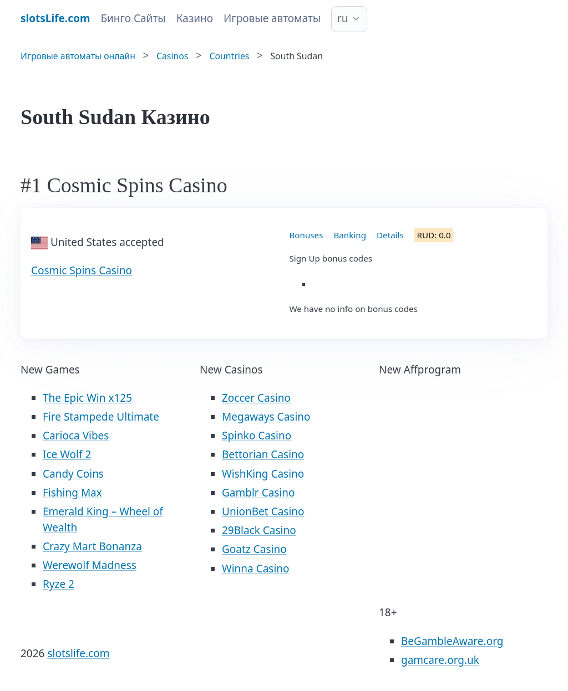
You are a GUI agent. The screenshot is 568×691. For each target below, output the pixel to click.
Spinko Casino (256, 435)
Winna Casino (256, 568)
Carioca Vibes (76, 435)
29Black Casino (259, 530)
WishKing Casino (263, 474)
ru (342, 18)
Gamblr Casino (258, 492)
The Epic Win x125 (87, 398)
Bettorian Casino (263, 454)
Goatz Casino (254, 549)
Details (390, 234)
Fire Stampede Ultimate (101, 417)
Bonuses (306, 234)
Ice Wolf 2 (67, 454)
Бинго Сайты (132, 18)
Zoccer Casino (256, 398)
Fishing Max (72, 492)
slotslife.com (78, 653)
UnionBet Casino (263, 511)
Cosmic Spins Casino (81, 270)
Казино (194, 18)
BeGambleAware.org (452, 641)
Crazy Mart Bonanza (92, 546)
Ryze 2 (58, 584)
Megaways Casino (266, 417)
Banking (349, 234)
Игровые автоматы (272, 18)
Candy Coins (73, 474)
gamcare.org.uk (440, 660)
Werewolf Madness (89, 565)
